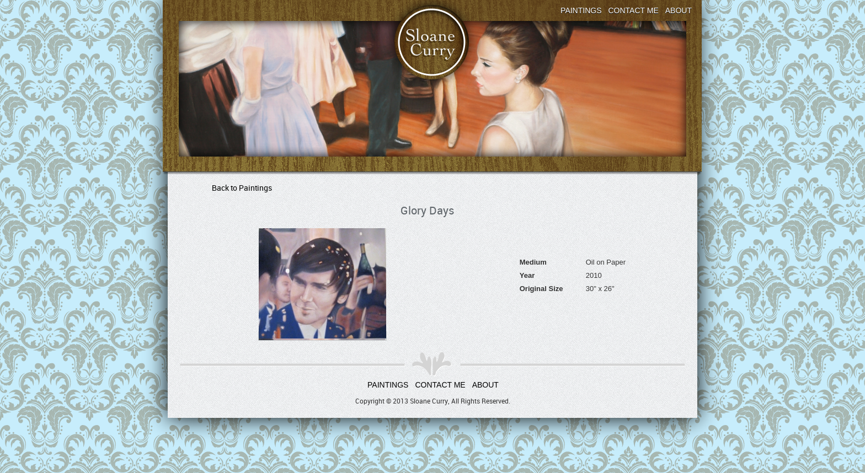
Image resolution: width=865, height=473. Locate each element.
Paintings (580, 10)
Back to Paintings (242, 188)
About (678, 10)
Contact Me (633, 10)
